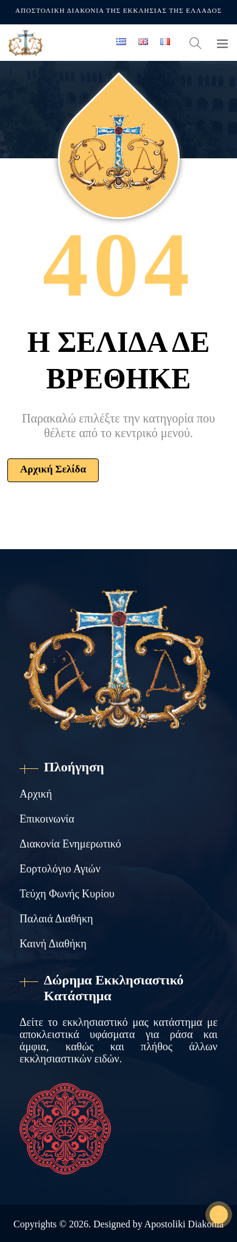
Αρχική (35, 794)
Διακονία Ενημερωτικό (70, 844)
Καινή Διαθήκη (53, 944)
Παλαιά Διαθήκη (56, 919)
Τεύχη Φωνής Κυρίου (67, 894)
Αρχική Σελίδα (53, 469)
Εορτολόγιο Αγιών (60, 869)
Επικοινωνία (46, 819)
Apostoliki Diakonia (184, 1224)
